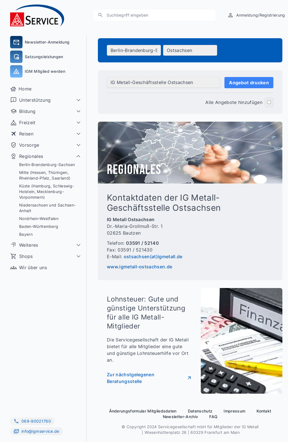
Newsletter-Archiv (180, 416)
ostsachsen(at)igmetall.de (153, 256)
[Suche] (100, 15)
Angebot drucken (249, 82)
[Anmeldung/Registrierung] (256, 15)
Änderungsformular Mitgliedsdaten (143, 411)
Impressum (234, 411)
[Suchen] (157, 15)
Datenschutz (200, 411)
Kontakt (263, 411)
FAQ (213, 416)
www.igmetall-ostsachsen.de (139, 266)
